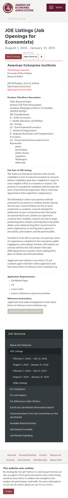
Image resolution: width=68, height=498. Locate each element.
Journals (11, 455)
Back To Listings (13, 56)
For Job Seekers (18, 395)
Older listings (20, 383)
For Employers (17, 389)
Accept (8, 491)
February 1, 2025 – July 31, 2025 (30, 370)
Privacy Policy (46, 485)
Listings (16, 351)
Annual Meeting (27, 455)
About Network (20, 345)
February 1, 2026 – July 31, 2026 (30, 358)
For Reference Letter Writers (25, 401)
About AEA (56, 460)
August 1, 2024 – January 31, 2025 (31, 376)
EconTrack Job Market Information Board (32, 407)
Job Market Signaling (21, 435)
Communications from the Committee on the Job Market (34, 415)
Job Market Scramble (21, 429)
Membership (40, 460)
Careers (43, 455)
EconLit (10, 460)
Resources (55, 455)
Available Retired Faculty (23, 423)
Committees (23, 460)
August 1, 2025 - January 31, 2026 (30, 364)
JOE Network (16, 334)
